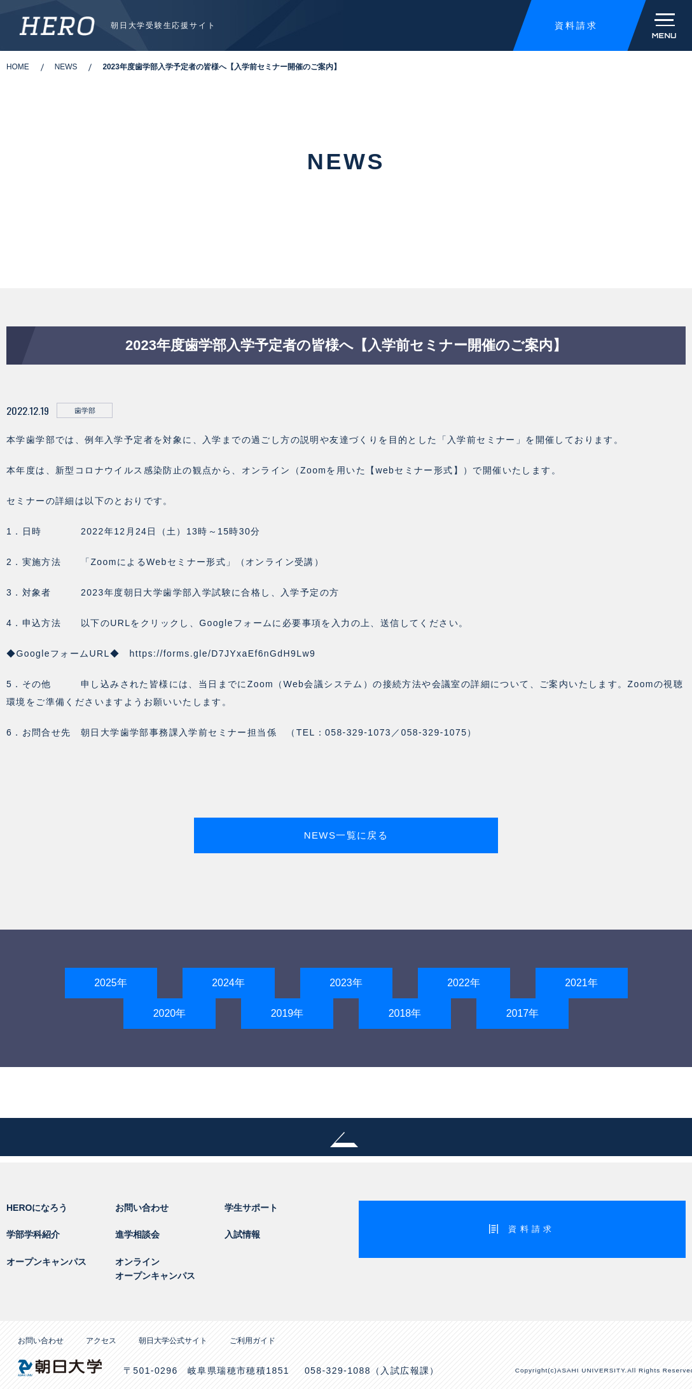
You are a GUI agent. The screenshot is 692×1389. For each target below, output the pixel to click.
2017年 (522, 1014)
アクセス (101, 1342)
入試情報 (242, 1236)
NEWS (66, 66)
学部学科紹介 (33, 1236)
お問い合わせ (142, 1209)
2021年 (581, 984)
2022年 (463, 984)
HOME (17, 66)
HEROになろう (36, 1209)
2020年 (169, 1014)
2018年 (405, 1014)
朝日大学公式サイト (173, 1342)
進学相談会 (137, 1236)
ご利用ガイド (252, 1342)
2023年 (346, 984)
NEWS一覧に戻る (346, 835)
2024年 (228, 984)
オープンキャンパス (46, 1263)
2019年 (287, 1014)
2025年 (110, 984)
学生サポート (251, 1209)
